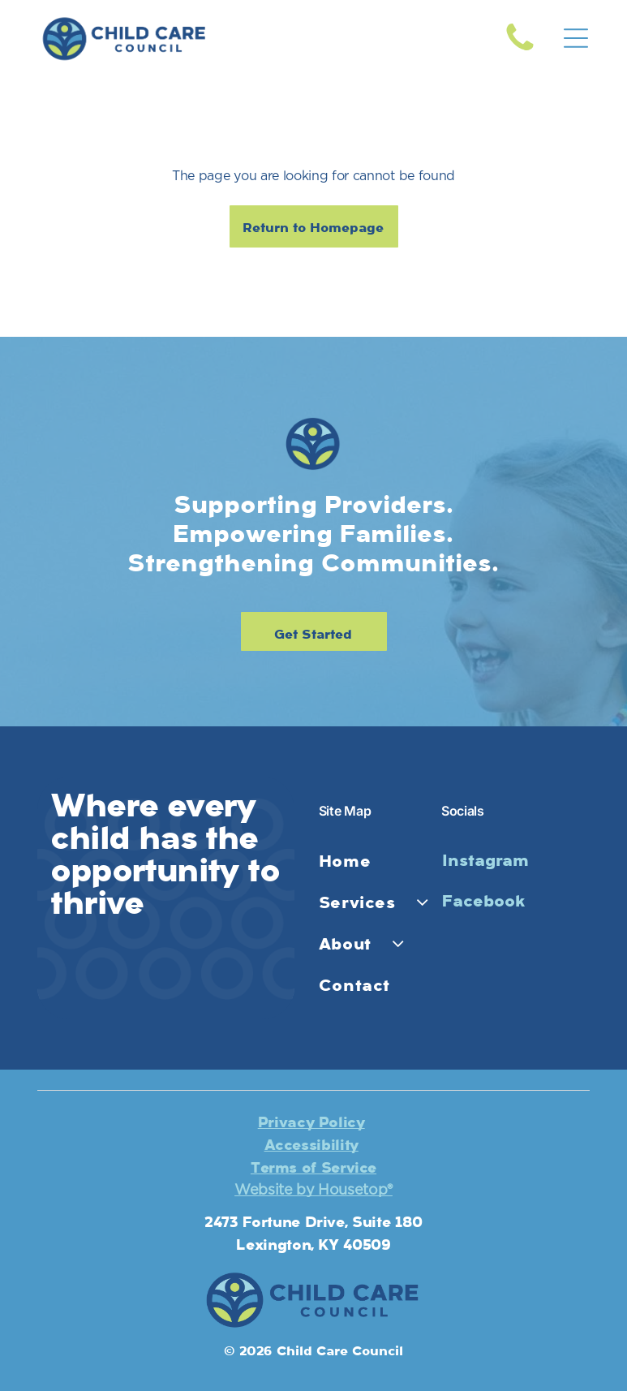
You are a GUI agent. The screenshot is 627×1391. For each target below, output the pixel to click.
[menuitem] (376, 861)
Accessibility (311, 1145)
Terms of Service (313, 1168)
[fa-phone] (520, 50)
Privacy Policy (311, 1122)
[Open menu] (576, 38)
